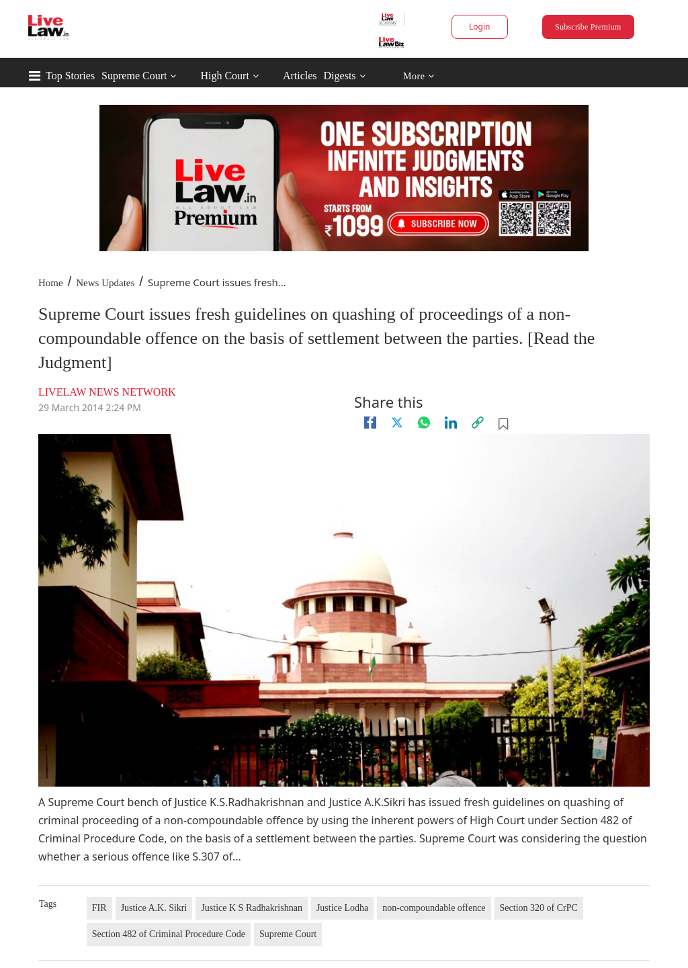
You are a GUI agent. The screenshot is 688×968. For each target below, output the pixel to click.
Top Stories (70, 75)
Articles (300, 75)
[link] (478, 422)
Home (50, 282)
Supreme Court (134, 75)
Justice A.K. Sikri (154, 908)
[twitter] (397, 422)
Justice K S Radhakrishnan (251, 908)
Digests (340, 75)
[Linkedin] (451, 422)
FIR (99, 908)
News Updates (105, 282)
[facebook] (370, 422)
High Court (224, 75)
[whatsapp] (424, 422)
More (419, 76)
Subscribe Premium (588, 27)
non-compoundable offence (433, 908)
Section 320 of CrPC (539, 908)
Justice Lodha (342, 908)
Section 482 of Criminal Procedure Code (168, 934)
